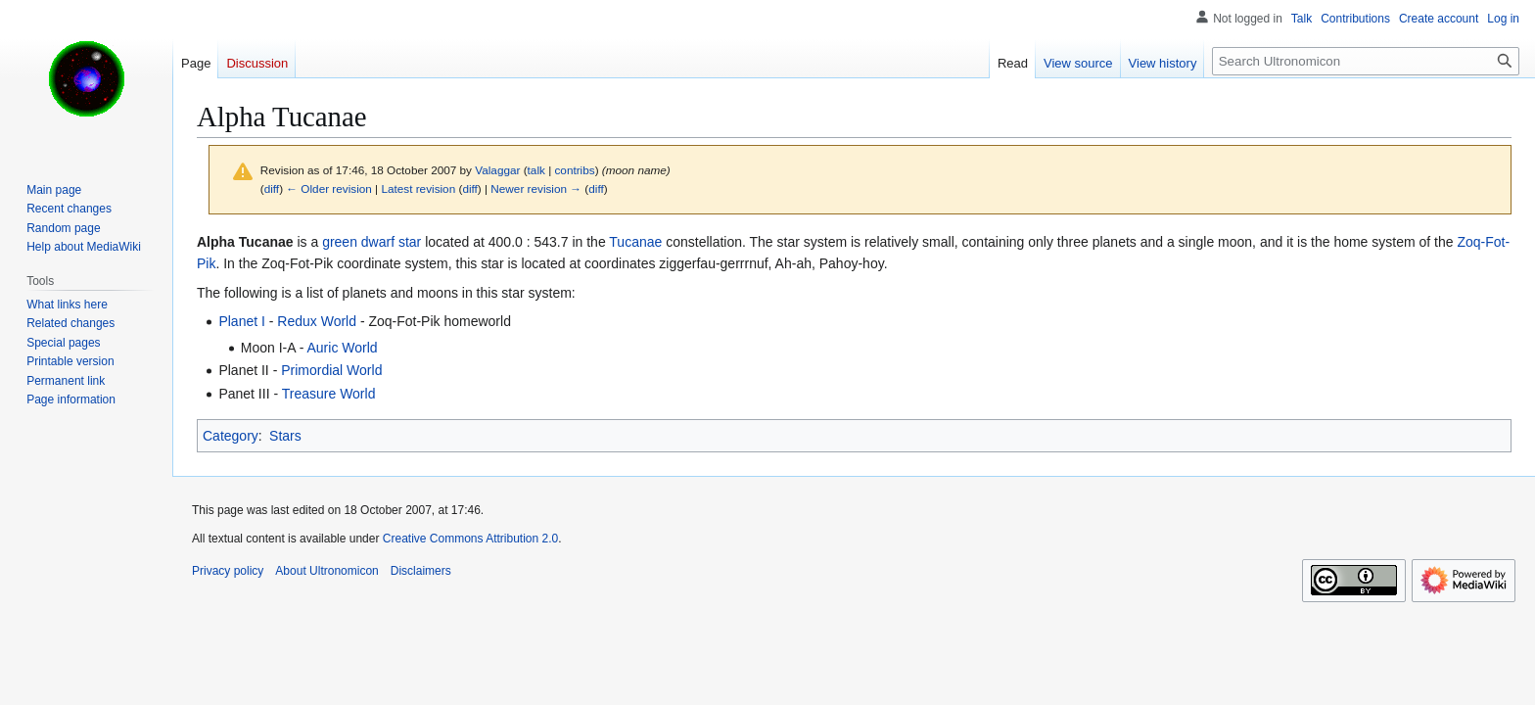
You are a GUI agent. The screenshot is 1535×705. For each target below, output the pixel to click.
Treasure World (329, 393)
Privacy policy (227, 571)
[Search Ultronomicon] (1365, 61)
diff (271, 188)
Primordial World (331, 370)
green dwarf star (371, 242)
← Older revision (329, 188)
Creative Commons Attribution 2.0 (470, 538)
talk (536, 170)
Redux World (316, 321)
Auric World (341, 347)
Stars (285, 436)
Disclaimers (421, 571)
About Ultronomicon (326, 571)
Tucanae (635, 242)
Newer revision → (535, 188)
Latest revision (418, 188)
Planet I (241, 321)
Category (230, 436)
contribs (574, 170)
